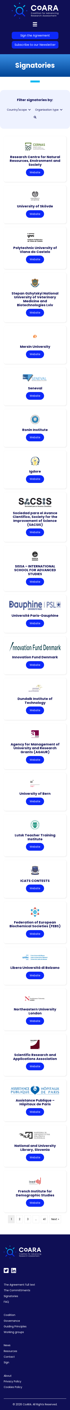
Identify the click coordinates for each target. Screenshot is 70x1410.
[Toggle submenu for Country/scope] (29, 110)
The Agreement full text (19, 1285)
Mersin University (35, 346)
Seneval (35, 388)
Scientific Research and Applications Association (35, 1056)
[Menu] (35, 24)
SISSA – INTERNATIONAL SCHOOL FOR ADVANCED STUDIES (35, 570)
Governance (12, 1321)
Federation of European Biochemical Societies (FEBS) (35, 924)
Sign (6, 1362)
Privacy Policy (12, 1381)
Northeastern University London (35, 1011)
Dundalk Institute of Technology (35, 700)
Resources (10, 1351)
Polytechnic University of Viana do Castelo (35, 249)
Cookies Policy (13, 1387)
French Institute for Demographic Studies (35, 1193)
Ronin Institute (35, 429)
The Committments (17, 1290)
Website (35, 172)
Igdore (35, 471)
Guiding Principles (15, 1326)
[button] (35, 117)
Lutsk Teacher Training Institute (35, 837)
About (8, 1376)
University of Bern (35, 793)
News (7, 1345)
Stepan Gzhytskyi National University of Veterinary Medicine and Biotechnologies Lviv (35, 299)
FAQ (6, 1302)
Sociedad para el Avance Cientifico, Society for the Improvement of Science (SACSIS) (35, 519)
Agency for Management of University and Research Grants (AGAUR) (35, 748)
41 (44, 1219)
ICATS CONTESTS (35, 880)
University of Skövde (35, 206)
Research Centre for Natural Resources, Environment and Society (35, 161)
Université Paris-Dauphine (35, 615)
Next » (55, 1219)
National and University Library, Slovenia (35, 1147)
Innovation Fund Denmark (35, 657)
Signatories (11, 1296)
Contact (9, 1357)
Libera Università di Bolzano (35, 967)
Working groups (14, 1332)
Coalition (9, 1315)
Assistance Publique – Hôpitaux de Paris (35, 1102)
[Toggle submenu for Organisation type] (61, 110)
